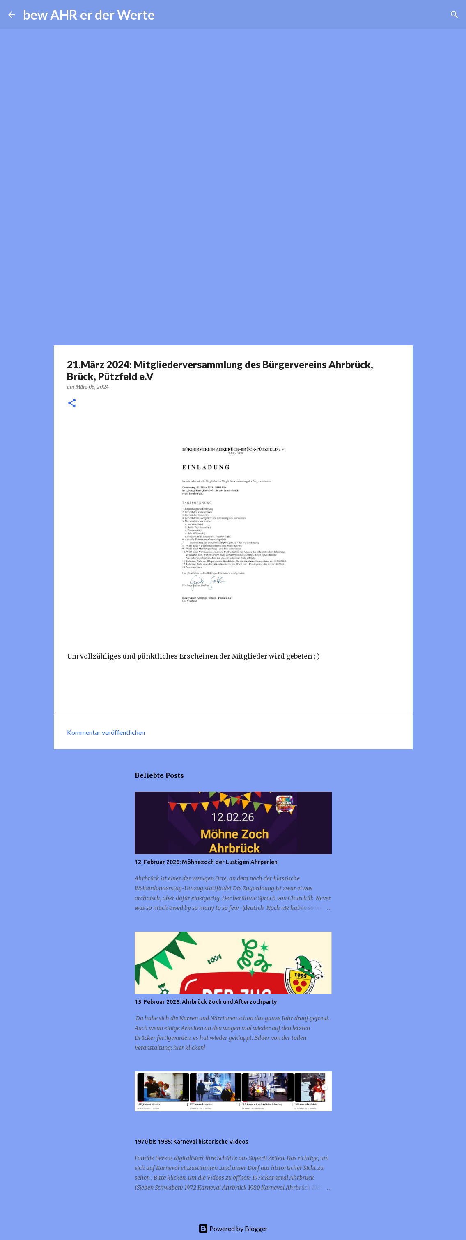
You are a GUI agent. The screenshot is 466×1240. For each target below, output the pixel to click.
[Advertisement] (233, 280)
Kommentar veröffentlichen (106, 732)
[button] (72, 403)
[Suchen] (166, 15)
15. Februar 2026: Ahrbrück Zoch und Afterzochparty (206, 1001)
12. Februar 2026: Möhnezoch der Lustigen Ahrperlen (206, 862)
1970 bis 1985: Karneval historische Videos (191, 1141)
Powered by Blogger (233, 1228)
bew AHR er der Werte (89, 15)
